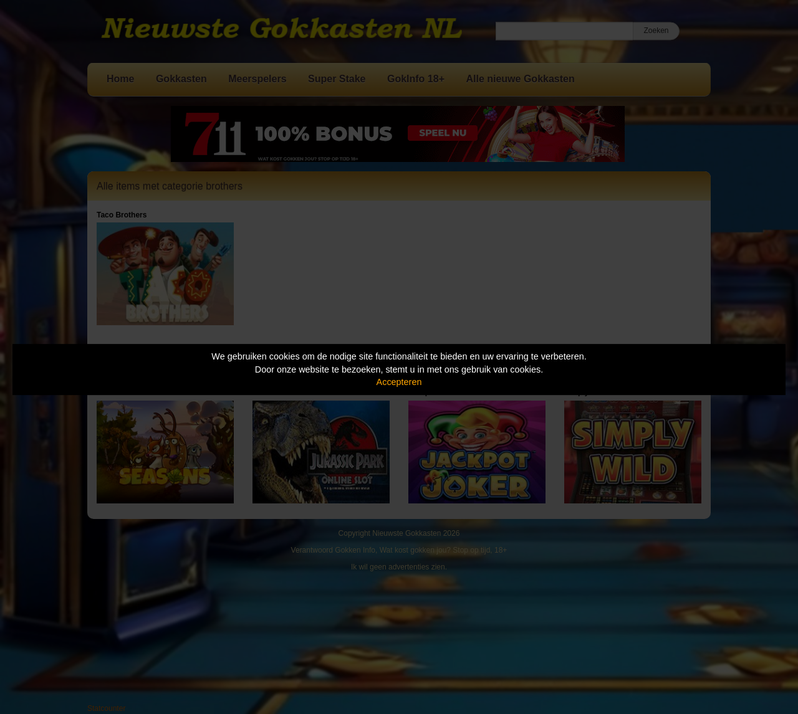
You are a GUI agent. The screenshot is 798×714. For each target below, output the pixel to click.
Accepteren (399, 382)
